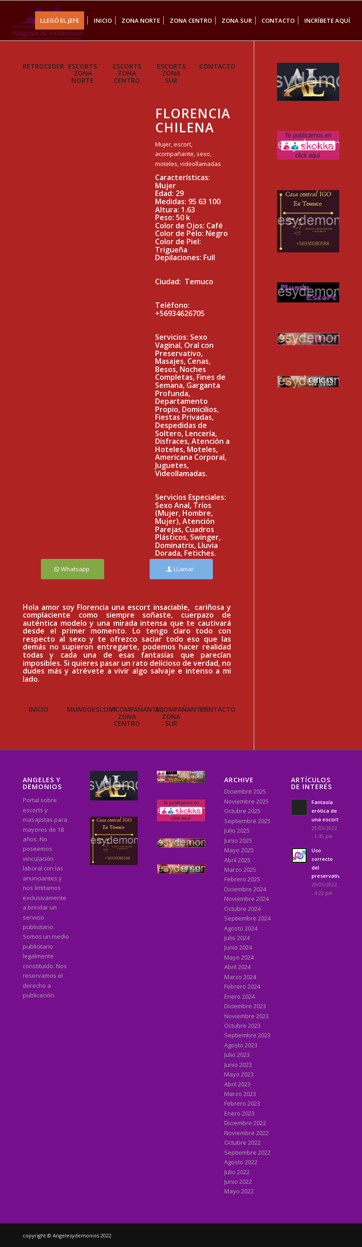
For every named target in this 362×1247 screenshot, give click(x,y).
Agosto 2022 (240, 1162)
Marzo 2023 (240, 1094)
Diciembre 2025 (245, 791)
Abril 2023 (237, 1084)
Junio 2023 (238, 1065)
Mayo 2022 (239, 1191)
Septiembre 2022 (247, 1152)
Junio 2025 (238, 840)
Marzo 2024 (240, 977)
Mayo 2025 (239, 850)
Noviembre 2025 (246, 801)
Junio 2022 (238, 1181)
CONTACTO (217, 66)
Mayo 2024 (239, 957)
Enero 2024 (239, 996)
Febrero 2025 (242, 879)
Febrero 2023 (242, 1103)
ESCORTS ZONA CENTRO (127, 73)
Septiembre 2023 (247, 1035)
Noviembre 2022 (246, 1133)
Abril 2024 (237, 967)
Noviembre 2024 (246, 899)
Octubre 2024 (242, 909)
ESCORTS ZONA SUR (171, 73)
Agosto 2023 (240, 1045)
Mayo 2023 (239, 1074)
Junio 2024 (238, 947)
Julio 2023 (237, 1055)
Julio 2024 (237, 938)
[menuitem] (62, 20)
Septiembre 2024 (247, 918)
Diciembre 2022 (245, 1123)
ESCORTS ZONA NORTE (82, 73)
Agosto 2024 (240, 928)
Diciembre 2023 (245, 1006)
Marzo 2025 (240, 869)
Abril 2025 (237, 860)
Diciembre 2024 (245, 889)
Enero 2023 (239, 1113)
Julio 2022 (237, 1172)
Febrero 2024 (242, 986)
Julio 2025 (237, 830)
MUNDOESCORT (92, 709)
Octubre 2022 (242, 1142)
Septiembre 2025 (247, 821)
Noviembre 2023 (246, 1016)
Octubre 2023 (242, 1025)
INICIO (38, 709)
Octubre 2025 (242, 811)
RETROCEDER (43, 66)
